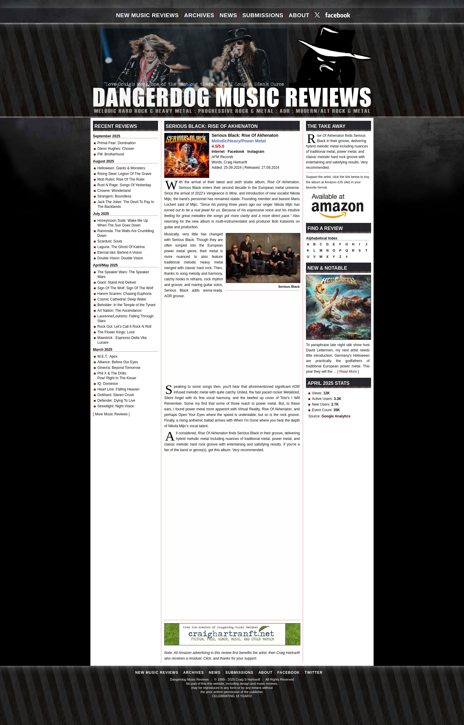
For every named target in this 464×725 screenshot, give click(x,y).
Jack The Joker (109, 202)
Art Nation (105, 310)
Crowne (103, 191)
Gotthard (104, 395)
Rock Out (104, 326)
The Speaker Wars (112, 272)
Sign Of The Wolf (110, 288)
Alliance (103, 362)
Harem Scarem (109, 294)
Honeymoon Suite (111, 220)
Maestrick (105, 338)
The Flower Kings (111, 332)
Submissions (262, 15)
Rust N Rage (107, 185)
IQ (99, 384)
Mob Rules (105, 179)
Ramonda (105, 231)
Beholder (104, 305)
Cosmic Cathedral (111, 299)
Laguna (103, 247)
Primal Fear (106, 143)
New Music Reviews (147, 15)
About (299, 15)
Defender (104, 400)
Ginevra (103, 368)
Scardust (104, 241)
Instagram (255, 151)
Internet (218, 151)
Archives (199, 15)
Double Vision (108, 258)
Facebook (236, 151)
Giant (101, 282)
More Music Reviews (111, 414)
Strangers (105, 196)
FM (99, 154)
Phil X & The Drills (111, 373)
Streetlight (105, 406)
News (228, 15)
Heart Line (105, 389)
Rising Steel (106, 174)
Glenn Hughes (108, 149)
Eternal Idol (106, 252)
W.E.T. (102, 356)
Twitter (314, 673)
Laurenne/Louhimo (112, 316)
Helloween (105, 168)
